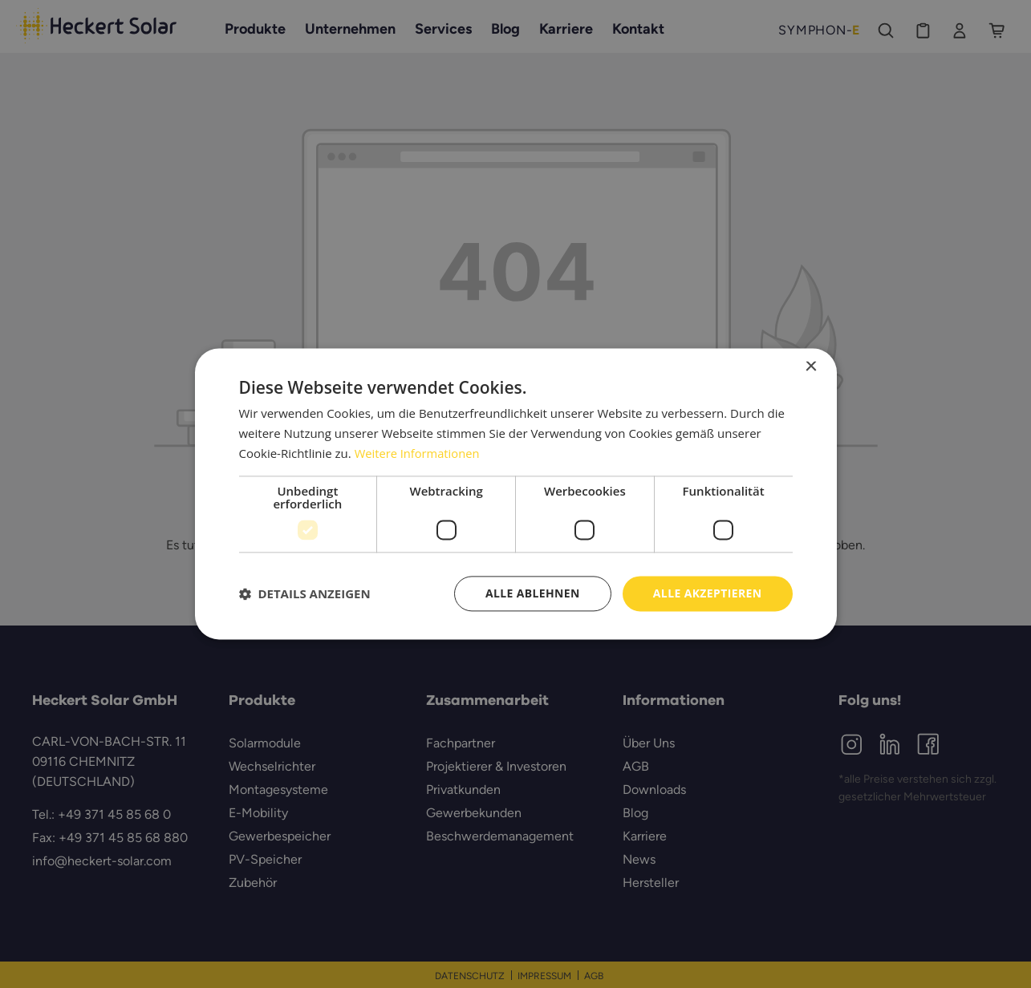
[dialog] (515, 494)
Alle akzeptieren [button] (706, 593)
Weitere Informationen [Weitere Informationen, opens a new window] (418, 453)
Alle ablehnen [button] (532, 593)
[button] (305, 593)
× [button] (811, 367)
